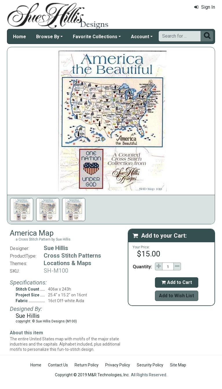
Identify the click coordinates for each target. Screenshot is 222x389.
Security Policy (150, 365)
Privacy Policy (117, 365)
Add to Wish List (176, 295)
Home (19, 36)
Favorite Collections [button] (95, 36)
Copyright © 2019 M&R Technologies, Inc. (92, 375)
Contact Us (58, 365)
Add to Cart (176, 282)
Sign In (204, 7)
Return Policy (87, 365)
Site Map (178, 365)
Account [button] (140, 36)
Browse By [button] (47, 36)
